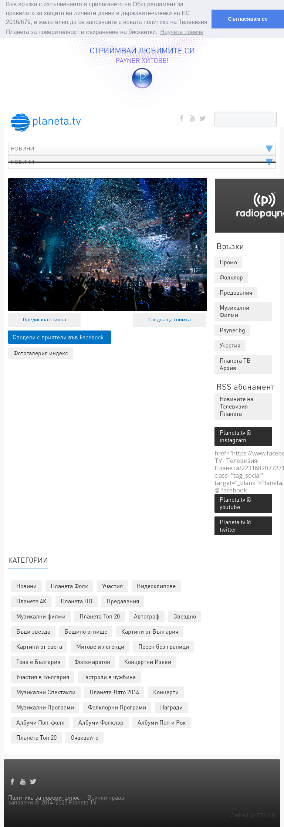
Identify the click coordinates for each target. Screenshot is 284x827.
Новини (26, 585)
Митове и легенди (100, 646)
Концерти (166, 691)
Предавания (122, 600)
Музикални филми (40, 616)
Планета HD (76, 600)
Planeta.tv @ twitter (235, 525)
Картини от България (149, 631)
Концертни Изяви (147, 661)
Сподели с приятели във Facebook (58, 336)
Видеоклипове (156, 585)
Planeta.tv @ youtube (235, 502)
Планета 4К (31, 600)
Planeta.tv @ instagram (235, 435)
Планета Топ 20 (100, 616)
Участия (112, 585)
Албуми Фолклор (101, 722)
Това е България (38, 661)
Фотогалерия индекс (40, 352)
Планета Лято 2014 (114, 691)
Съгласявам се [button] (247, 19)
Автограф (146, 616)
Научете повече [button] (181, 32)
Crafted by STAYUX (253, 814)
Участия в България (42, 676)
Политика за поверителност (45, 797)
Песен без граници (163, 646)
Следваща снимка (169, 319)
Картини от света (39, 646)
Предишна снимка (44, 319)
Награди (171, 707)
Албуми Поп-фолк (40, 722)
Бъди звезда (33, 631)
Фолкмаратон (92, 661)
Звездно (184, 616)
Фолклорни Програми (117, 707)
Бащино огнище (85, 631)
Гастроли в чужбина (109, 676)
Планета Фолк (69, 585)
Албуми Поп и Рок (162, 722)
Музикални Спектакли (45, 691)
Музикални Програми (45, 707)
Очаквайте (84, 737)
